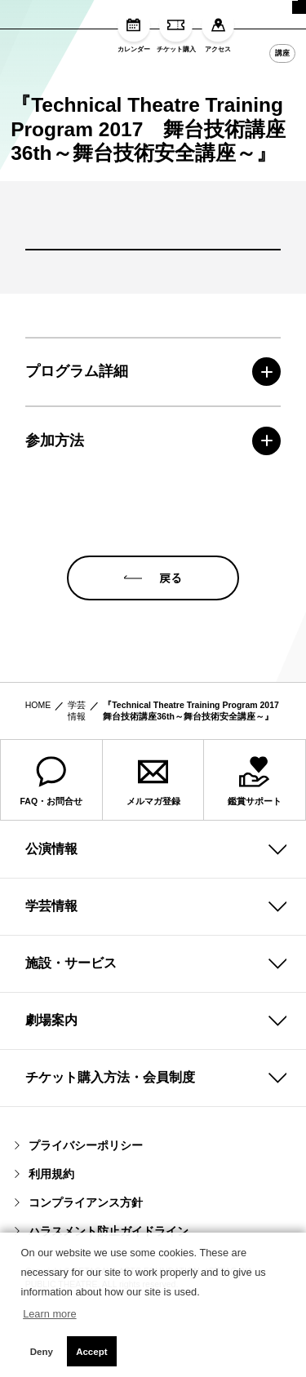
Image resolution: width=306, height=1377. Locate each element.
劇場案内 (51, 1084)
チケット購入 (176, 31)
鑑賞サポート (255, 845)
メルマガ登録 (153, 845)
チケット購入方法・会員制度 (110, 1142)
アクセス (218, 31)
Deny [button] (41, 1352)
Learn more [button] (49, 1314)
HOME (38, 769)
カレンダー (134, 31)
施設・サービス (71, 1027)
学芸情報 (77, 775)
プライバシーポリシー (79, 1209)
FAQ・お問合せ (51, 845)
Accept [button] (91, 1352)
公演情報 (51, 913)
